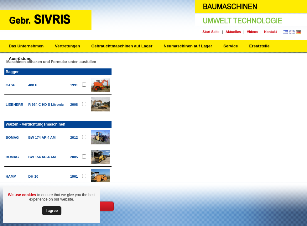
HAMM (11, 176)
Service (230, 46)
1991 (74, 85)
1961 (74, 176)
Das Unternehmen (26, 46)
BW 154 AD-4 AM (42, 157)
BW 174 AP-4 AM (41, 137)
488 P (32, 85)
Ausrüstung (20, 58)
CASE (10, 85)
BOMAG (12, 137)
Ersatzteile (259, 46)
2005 (74, 157)
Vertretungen (67, 46)
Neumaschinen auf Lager (188, 46)
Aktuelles (233, 32)
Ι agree (52, 210)
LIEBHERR (14, 104)
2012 (74, 137)
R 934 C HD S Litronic (46, 104)
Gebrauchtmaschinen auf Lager (121, 46)
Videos (252, 32)
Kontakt (270, 32)
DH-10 (33, 176)
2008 (74, 104)
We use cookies (22, 195)
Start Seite (210, 32)
